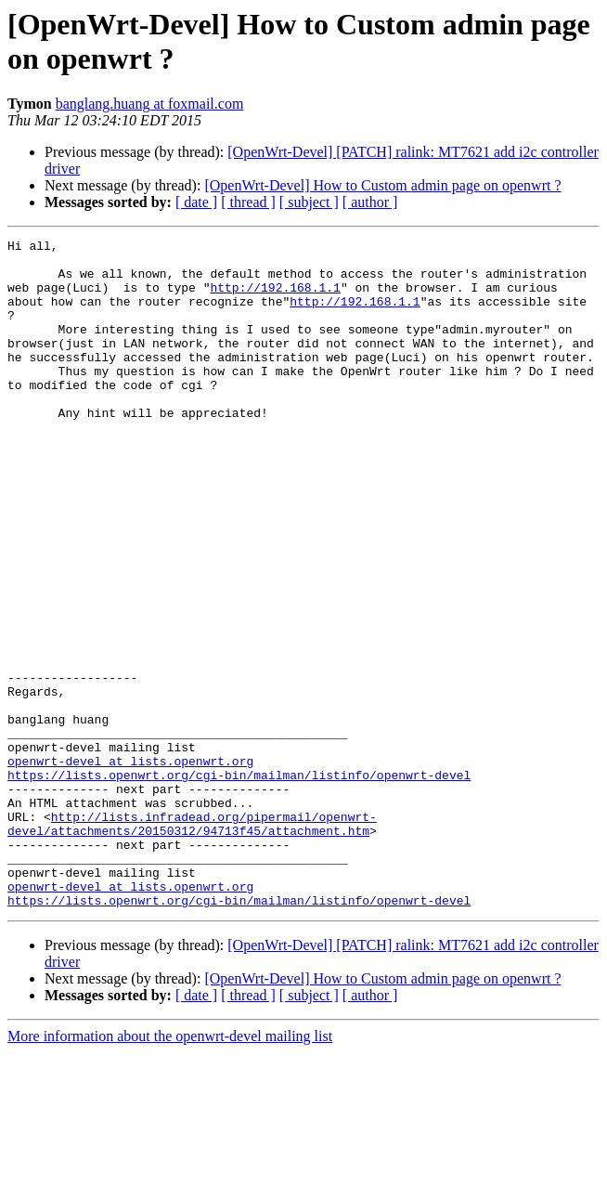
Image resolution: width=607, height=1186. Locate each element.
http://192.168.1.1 (275, 298)
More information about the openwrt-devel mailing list (169, 1170)
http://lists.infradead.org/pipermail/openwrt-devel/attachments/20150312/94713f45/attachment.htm (192, 941)
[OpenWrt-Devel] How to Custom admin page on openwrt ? (382, 185)
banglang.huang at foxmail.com (150, 103)
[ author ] (370, 202)
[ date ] (196, 202)
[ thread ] (248, 202)
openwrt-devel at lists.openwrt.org (130, 866)
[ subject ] (309, 202)
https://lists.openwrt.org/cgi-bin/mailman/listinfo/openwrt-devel (239, 883)
